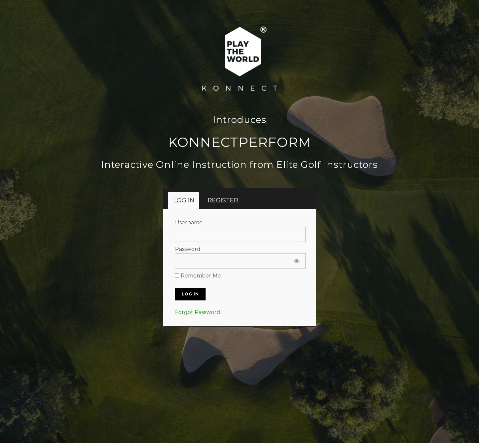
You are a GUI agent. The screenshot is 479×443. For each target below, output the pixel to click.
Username (189, 222)
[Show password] (297, 261)
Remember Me (198, 276)
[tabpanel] (240, 267)
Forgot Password (197, 312)
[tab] (183, 200)
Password (188, 249)
